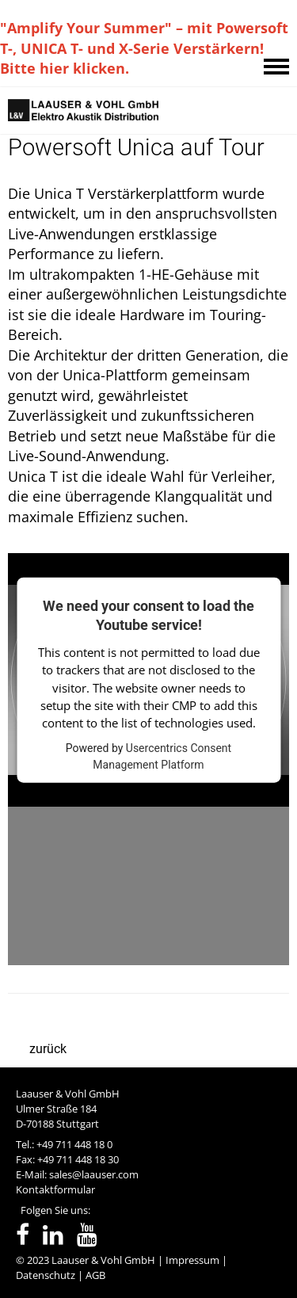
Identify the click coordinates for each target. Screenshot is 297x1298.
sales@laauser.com (94, 1174)
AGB (95, 1275)
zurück (48, 1048)
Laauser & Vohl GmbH (103, 1260)
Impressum (192, 1260)
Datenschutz (45, 1275)
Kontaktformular (55, 1189)
